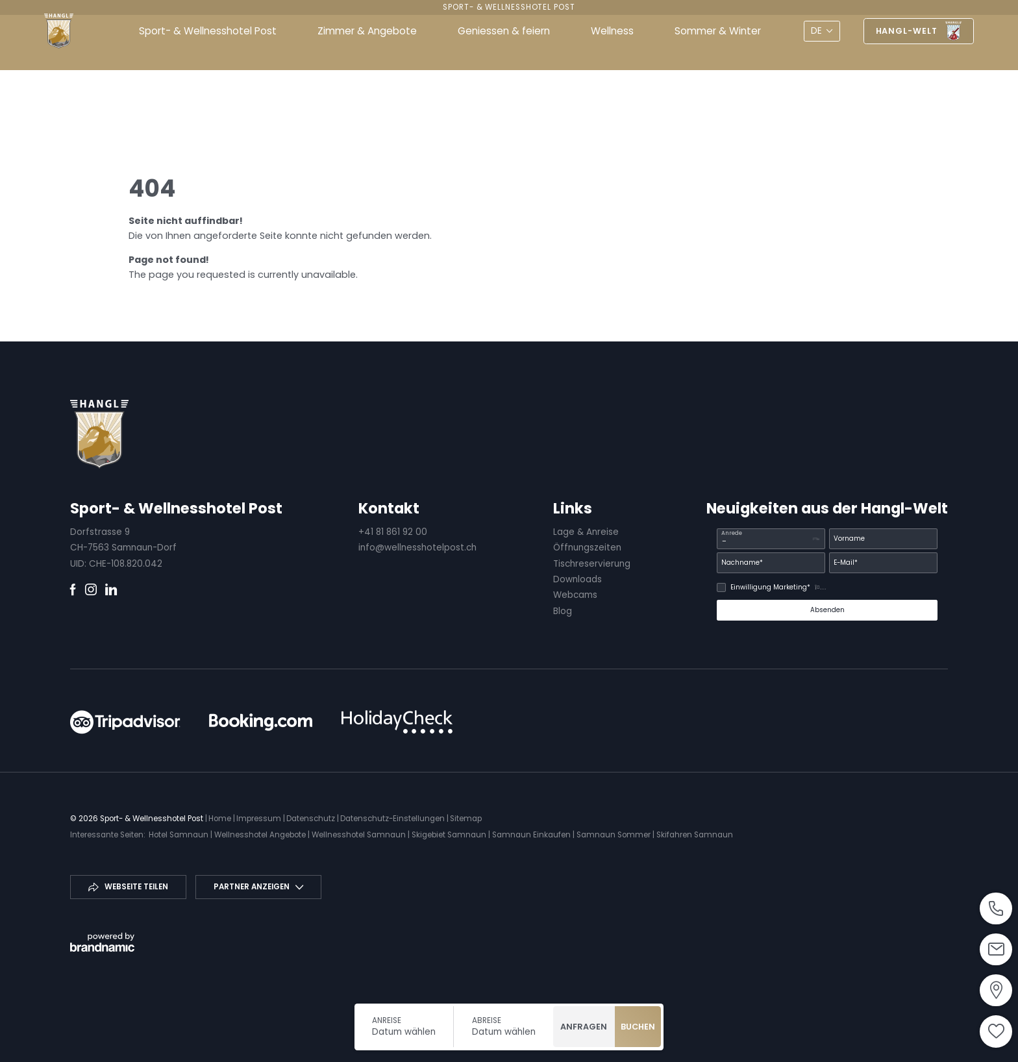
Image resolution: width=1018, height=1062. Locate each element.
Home (220, 818)
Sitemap (466, 818)
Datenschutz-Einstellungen (393, 818)
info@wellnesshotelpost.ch (417, 547)
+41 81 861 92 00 (392, 532)
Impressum (259, 818)
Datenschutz (311, 818)
